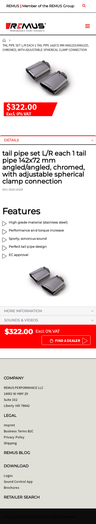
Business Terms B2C (18, 431)
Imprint (9, 425)
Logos (8, 475)
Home (4, 40)
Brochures (11, 487)
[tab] (48, 140)
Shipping (10, 443)
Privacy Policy (14, 437)
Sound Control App (18, 481)
